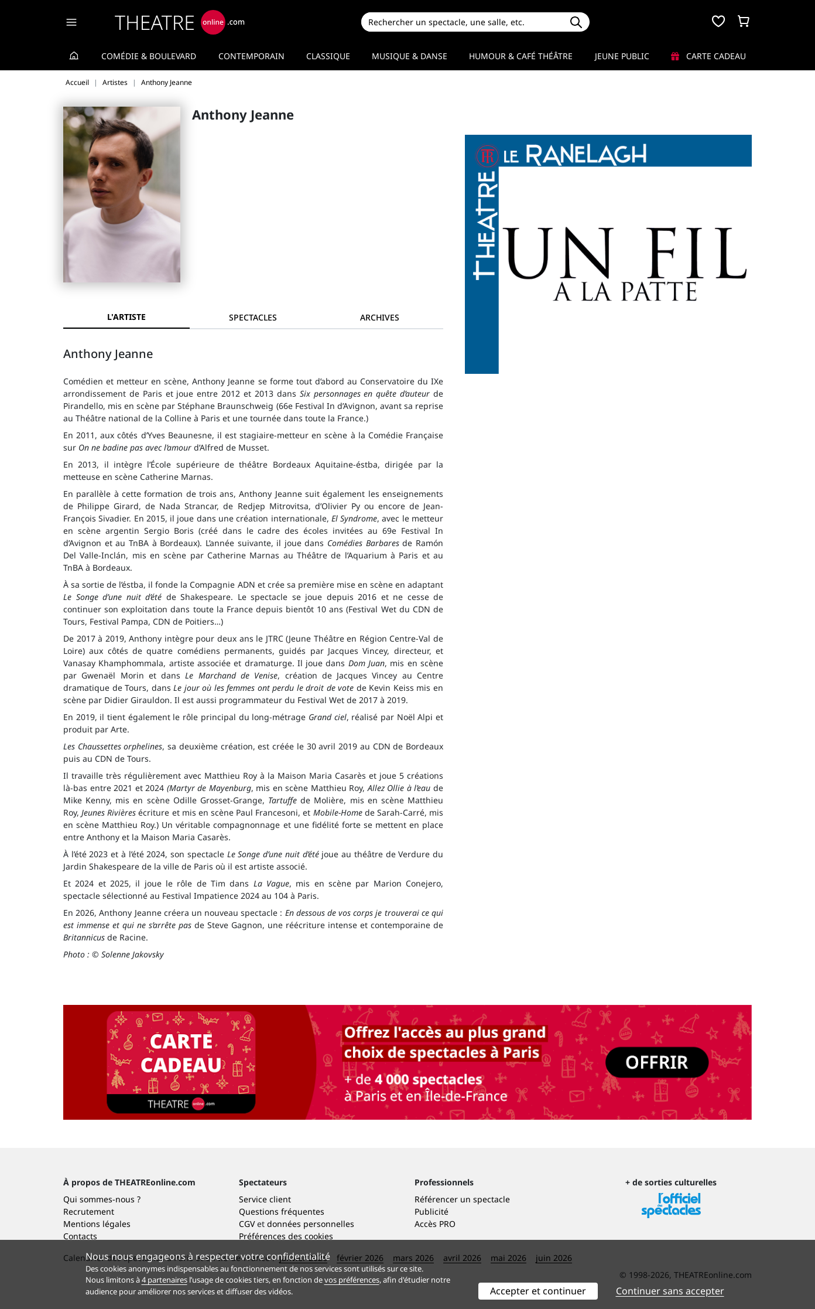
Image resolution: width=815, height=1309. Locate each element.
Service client (265, 1199)
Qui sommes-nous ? (102, 1199)
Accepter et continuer (538, 1290)
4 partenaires (164, 1279)
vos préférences (351, 1279)
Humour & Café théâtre (521, 56)
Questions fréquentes (281, 1211)
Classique (328, 56)
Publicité (431, 1211)
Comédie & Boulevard (148, 56)
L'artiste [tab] (126, 316)
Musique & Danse (409, 56)
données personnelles (310, 1223)
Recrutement (88, 1211)
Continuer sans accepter (670, 1290)
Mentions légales (97, 1223)
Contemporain (251, 56)
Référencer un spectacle (462, 1199)
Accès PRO (435, 1223)
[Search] (461, 22)
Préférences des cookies (286, 1236)
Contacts (80, 1236)
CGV (247, 1223)
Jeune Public (622, 56)
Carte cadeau (708, 56)
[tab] (253, 317)
